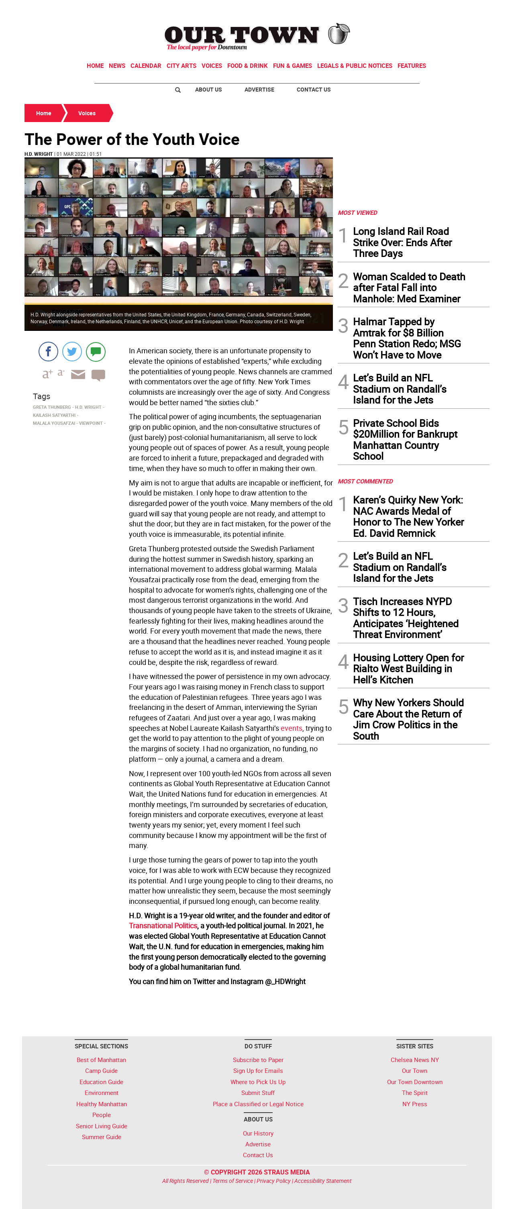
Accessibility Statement (323, 1181)
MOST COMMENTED (365, 481)
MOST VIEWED (357, 212)
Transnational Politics (163, 925)
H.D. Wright (38, 154)
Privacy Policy (274, 1181)
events (291, 728)
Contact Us (314, 89)
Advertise (259, 89)
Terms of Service (232, 1181)
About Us (208, 89)
